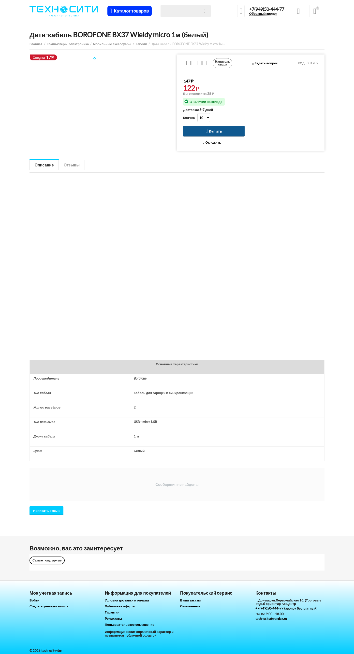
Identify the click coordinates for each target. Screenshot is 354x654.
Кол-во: (189, 118)
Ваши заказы (190, 600)
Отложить (212, 142)
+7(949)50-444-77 (266, 9)
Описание (44, 165)
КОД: (301, 63)
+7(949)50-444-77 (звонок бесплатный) (286, 608)
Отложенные (190, 606)
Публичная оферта (120, 606)
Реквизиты (113, 618)
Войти (34, 600)
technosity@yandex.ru (271, 619)
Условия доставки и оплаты (127, 600)
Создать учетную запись (49, 606)
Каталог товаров (131, 11)
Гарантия (112, 612)
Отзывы (72, 165)
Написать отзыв (222, 63)
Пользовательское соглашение (129, 625)
